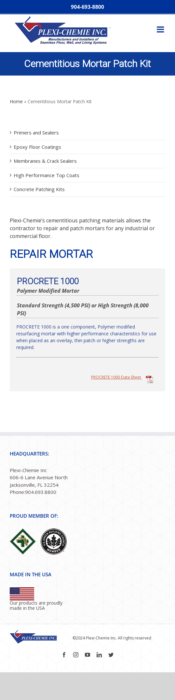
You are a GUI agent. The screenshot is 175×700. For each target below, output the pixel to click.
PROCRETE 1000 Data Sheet (122, 377)
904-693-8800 (87, 6)
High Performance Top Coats (46, 175)
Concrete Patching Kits (39, 189)
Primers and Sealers (36, 132)
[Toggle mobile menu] (161, 29)
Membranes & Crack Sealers (45, 161)
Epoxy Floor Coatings (37, 147)
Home (16, 101)
